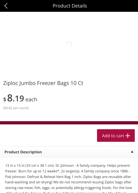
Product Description (23, 152)
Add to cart (113, 136)
